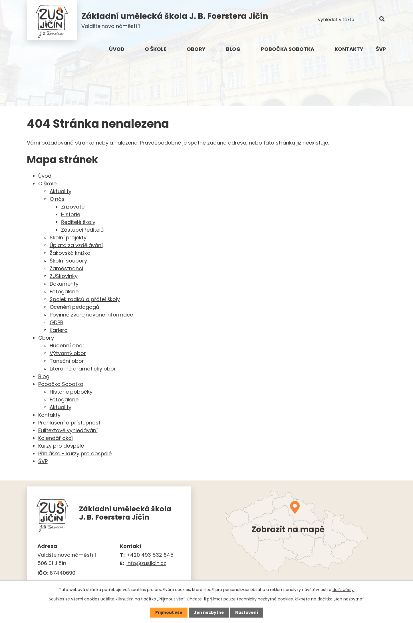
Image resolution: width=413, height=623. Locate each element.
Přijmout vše (168, 612)
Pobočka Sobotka (287, 49)
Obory (196, 49)
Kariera (59, 330)
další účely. (343, 589)
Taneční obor (67, 361)
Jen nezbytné (209, 612)
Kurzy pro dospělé (61, 446)
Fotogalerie (64, 291)
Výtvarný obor (68, 353)
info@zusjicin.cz (146, 563)
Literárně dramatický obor (83, 368)
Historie (70, 214)
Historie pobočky (71, 392)
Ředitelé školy (78, 222)
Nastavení (246, 612)
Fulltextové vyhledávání (68, 430)
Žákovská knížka (70, 253)
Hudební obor (67, 345)
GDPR (56, 322)
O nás (57, 199)
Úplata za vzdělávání (76, 245)
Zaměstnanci (66, 268)
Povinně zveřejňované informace (91, 314)
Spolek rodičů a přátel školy (85, 299)
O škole (155, 49)
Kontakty (349, 49)
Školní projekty (68, 237)
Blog (233, 49)
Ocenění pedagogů (74, 307)
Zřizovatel (73, 207)
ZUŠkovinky (64, 276)
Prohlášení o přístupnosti (70, 422)
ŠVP (381, 49)
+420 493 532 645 (150, 555)
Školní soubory (68, 261)
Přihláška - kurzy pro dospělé (75, 453)
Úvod (116, 49)
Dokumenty (64, 284)
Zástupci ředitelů (82, 230)
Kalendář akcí (55, 438)
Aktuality (60, 191)
